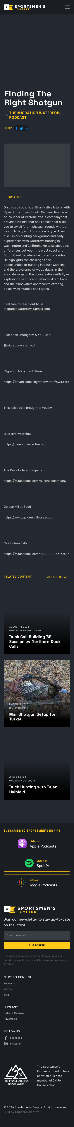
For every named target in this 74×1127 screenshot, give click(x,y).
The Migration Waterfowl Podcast (35, 115)
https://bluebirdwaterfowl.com (26, 444)
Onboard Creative (27, 1112)
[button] (66, 7)
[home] (30, 7)
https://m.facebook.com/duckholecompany (35, 481)
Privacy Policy (50, 956)
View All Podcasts (58, 577)
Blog (6, 994)
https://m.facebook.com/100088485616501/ (36, 554)
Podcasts (9, 983)
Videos (8, 989)
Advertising (10, 1018)
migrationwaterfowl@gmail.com (27, 309)
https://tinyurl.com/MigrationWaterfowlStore (36, 382)
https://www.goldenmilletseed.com (29, 517)
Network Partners (14, 1013)
